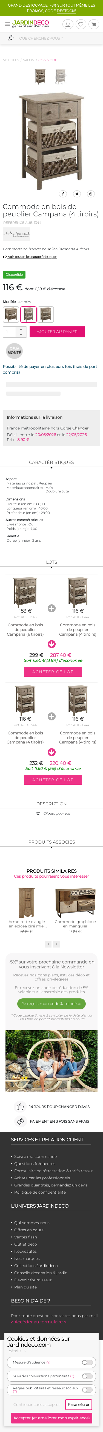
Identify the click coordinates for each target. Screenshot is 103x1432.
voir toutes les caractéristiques (30, 257)
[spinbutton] (14, 331)
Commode (47, 60)
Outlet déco (25, 1244)
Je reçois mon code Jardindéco (51, 1003)
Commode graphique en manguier (75, 924)
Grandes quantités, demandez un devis (51, 1185)
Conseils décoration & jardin (40, 1272)
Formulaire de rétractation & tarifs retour (53, 1170)
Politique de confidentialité (40, 1192)
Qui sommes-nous (32, 1222)
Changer (80, 428)
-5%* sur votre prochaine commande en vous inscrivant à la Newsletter (51, 964)
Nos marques (27, 1258)
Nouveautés (25, 1251)
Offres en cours (29, 1229)
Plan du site (25, 1287)
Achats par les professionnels (42, 1177)
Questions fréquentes (34, 1163)
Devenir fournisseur (33, 1279)
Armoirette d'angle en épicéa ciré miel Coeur (26, 926)
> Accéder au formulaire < (38, 1321)
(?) (48, 1362)
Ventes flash (25, 1237)
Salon (29, 60)
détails (18, 1350)
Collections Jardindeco (36, 1265)
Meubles (11, 60)
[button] (21, 329)
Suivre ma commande (35, 1156)
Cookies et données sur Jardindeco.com (38, 1341)
